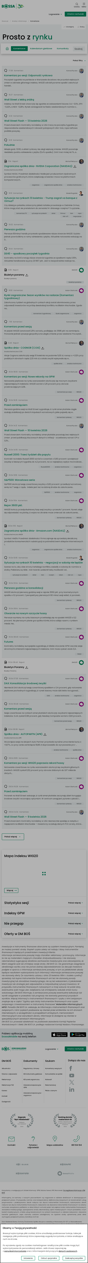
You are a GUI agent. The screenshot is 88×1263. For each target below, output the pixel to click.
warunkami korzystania (15, 1251)
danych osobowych (68, 1251)
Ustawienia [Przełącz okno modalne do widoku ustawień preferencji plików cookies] (28, 1258)
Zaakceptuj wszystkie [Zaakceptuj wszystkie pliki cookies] (74, 1258)
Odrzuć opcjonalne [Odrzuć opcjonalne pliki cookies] (49, 1258)
